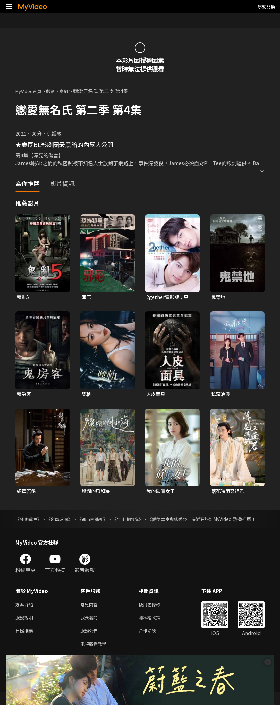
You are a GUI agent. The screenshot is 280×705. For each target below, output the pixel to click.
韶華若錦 (27, 492)
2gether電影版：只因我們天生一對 (171, 297)
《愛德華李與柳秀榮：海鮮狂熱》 (194, 520)
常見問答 (90, 613)
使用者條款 (155, 613)
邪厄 (87, 297)
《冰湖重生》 (29, 520)
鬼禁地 (218, 297)
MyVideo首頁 (30, 90)
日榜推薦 (25, 641)
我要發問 (90, 627)
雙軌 (87, 394)
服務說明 (25, 627)
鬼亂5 (23, 297)
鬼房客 (24, 394)
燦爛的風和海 (97, 492)
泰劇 (70, 90)
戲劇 (56, 90)
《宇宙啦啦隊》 (137, 520)
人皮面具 (156, 394)
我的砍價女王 (161, 492)
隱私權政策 (155, 627)
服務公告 (90, 641)
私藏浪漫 (221, 394)
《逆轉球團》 (63, 520)
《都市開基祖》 (99, 520)
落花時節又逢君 (228, 492)
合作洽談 (153, 641)
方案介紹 (25, 613)
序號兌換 (266, 6)
